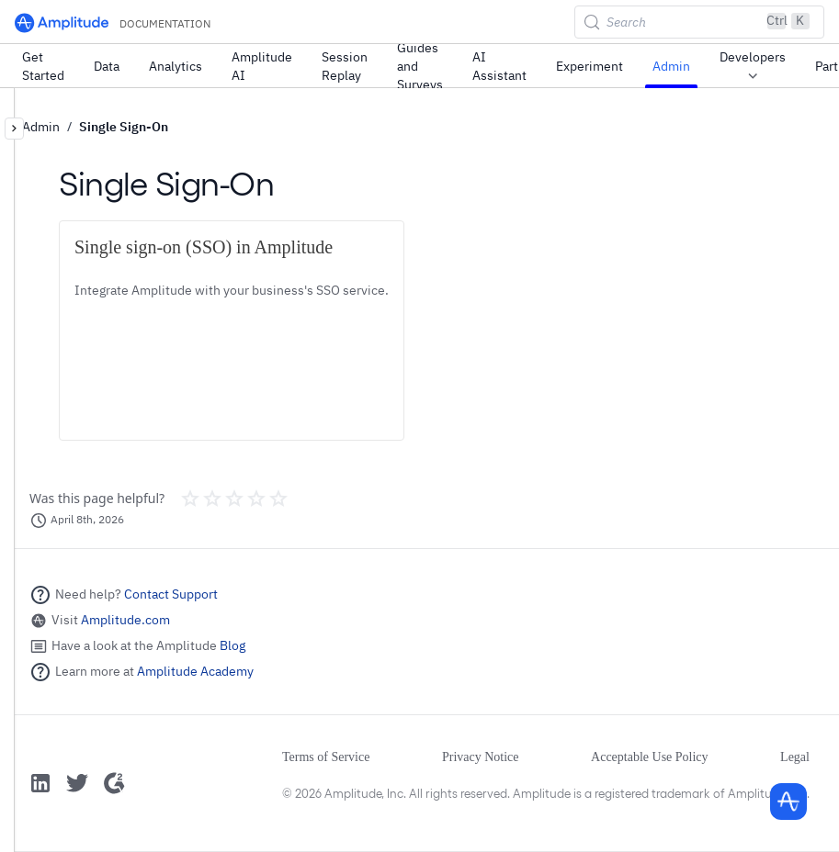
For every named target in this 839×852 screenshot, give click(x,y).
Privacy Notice (480, 757)
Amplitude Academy (195, 671)
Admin (671, 66)
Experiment (589, 66)
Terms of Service (325, 757)
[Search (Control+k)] (699, 22)
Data (106, 66)
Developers (753, 67)
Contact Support (171, 594)
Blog (232, 645)
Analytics (175, 66)
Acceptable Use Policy (650, 757)
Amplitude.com (125, 619)
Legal (795, 757)
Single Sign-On (123, 126)
